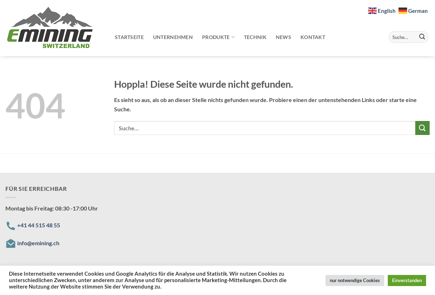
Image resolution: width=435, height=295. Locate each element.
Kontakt (312, 37)
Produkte (218, 37)
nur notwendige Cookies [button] (355, 280)
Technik (255, 37)
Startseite (129, 37)
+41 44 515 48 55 (38, 225)
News (283, 37)
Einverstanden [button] (407, 280)
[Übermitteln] (422, 37)
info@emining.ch (38, 243)
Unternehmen (173, 37)
